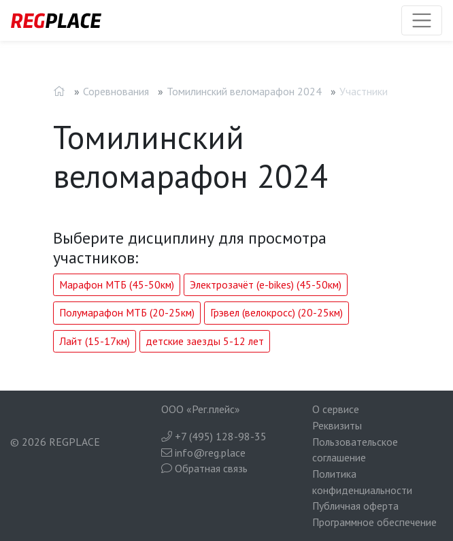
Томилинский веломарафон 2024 (244, 91)
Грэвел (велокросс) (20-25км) (276, 312)
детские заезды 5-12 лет (205, 341)
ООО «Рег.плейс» (200, 409)
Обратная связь (204, 468)
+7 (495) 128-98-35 (214, 436)
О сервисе (335, 409)
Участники (363, 91)
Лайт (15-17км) (94, 341)
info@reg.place (203, 452)
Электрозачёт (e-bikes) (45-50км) (265, 284)
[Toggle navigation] (421, 20)
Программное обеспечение (374, 522)
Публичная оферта (355, 505)
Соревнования (116, 91)
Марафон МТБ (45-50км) (116, 284)
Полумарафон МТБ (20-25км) (127, 312)
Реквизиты (337, 425)
